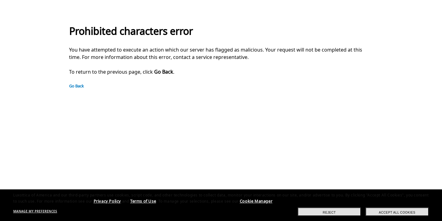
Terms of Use (143, 201)
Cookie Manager (256, 201)
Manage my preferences (35, 211)
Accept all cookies (397, 212)
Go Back (76, 86)
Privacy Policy (107, 201)
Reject (329, 212)
